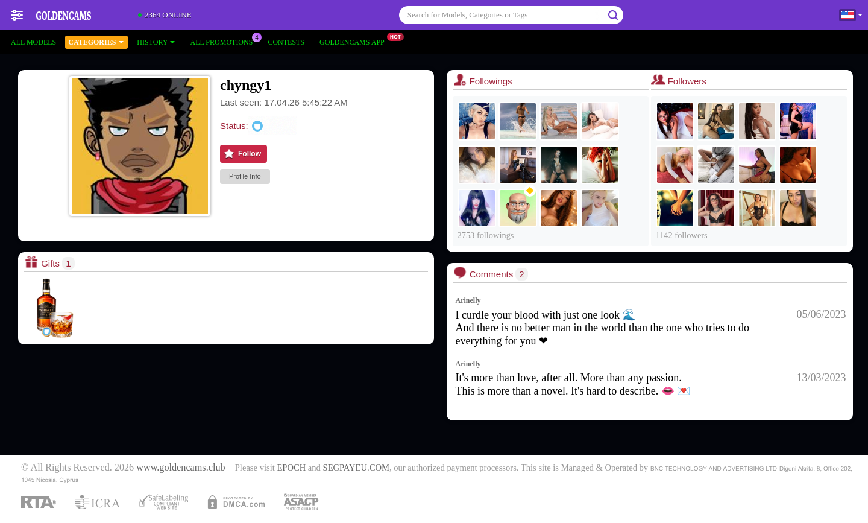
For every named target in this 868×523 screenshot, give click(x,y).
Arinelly (468, 300)
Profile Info (245, 176)
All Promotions (224, 41)
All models (33, 42)
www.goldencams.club (180, 467)
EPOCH (291, 467)
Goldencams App (355, 41)
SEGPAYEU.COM (356, 467)
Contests (286, 42)
